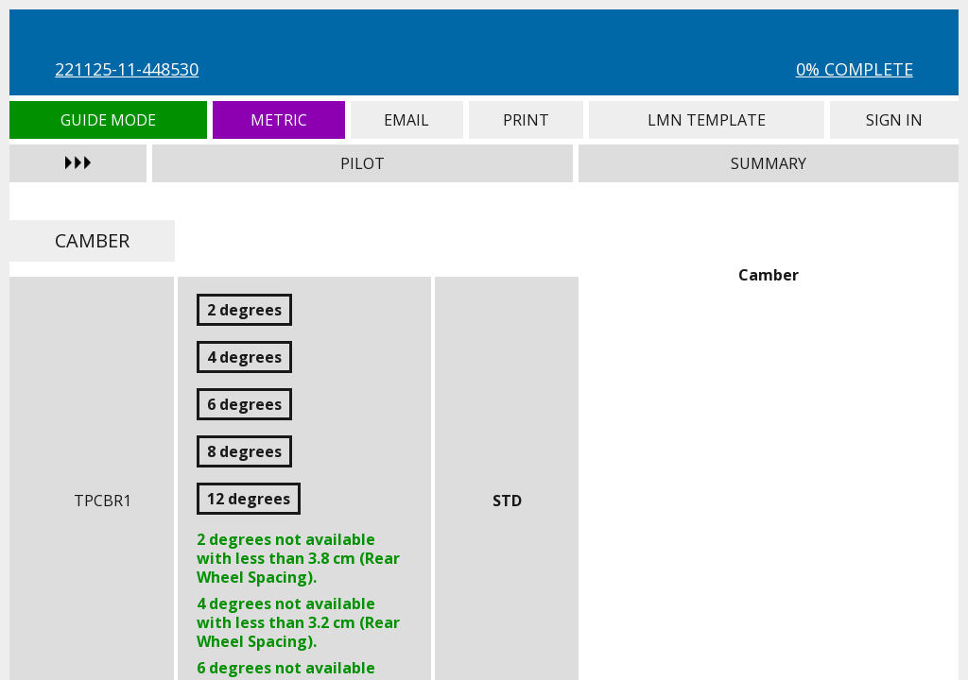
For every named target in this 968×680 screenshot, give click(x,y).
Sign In (894, 120)
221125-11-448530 (127, 69)
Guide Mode (108, 120)
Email (407, 120)
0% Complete (854, 69)
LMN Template (707, 120)
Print (526, 120)
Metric (279, 120)
